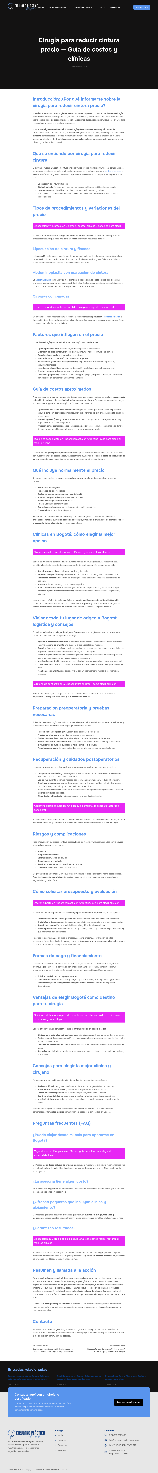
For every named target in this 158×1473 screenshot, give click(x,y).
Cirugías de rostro (86, 7)
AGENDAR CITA (142, 7)
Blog (102, 7)
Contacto (115, 7)
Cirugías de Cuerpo (60, 7)
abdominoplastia (43, 280)
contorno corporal (113, 171)
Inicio (41, 7)
